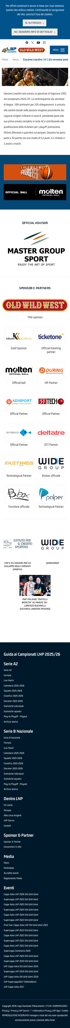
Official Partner (19, 414)
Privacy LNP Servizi (20, 1010)
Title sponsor (35, 317)
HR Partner (51, 383)
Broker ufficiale (51, 475)
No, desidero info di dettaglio (33, 31)
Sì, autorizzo (33, 22)
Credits (65, 1010)
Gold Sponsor (19, 348)
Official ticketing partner (51, 350)
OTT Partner (51, 444)
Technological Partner (19, 475)
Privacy (5, 1010)
